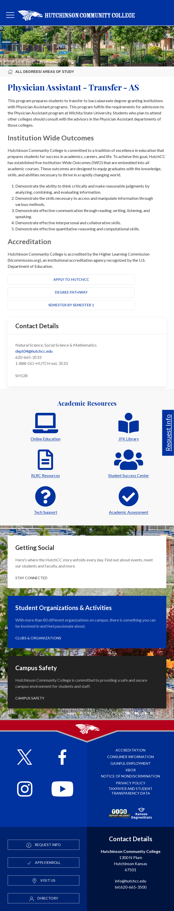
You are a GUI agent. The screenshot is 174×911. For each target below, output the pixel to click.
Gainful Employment (130, 763)
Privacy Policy (130, 783)
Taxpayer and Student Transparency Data (130, 790)
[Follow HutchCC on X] (24, 757)
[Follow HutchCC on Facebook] (62, 757)
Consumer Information (130, 757)
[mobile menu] (10, 15)
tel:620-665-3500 (130, 886)
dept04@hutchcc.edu (34, 351)
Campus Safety (29, 698)
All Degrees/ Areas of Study (41, 71)
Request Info (168, 433)
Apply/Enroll (43, 862)
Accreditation (130, 750)
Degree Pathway (71, 292)
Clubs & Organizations (38, 638)
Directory (43, 898)
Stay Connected (31, 578)
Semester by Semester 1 (71, 305)
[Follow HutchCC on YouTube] (62, 789)
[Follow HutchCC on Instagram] (24, 789)
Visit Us (43, 880)
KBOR (131, 770)
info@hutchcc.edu (130, 880)
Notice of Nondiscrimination (130, 776)
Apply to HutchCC (71, 279)
